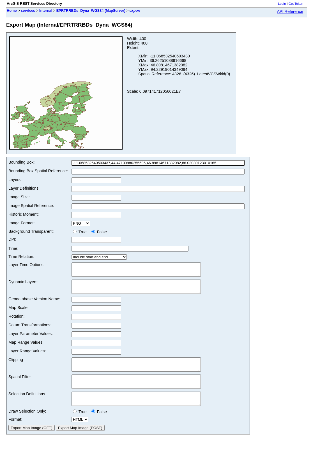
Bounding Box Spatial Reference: (38, 171)
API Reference (290, 11)
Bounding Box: (21, 162)
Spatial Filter (19, 384)
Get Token (296, 3)
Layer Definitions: (24, 188)
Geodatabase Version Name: (34, 304)
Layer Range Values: (27, 356)
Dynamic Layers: (23, 284)
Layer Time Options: (26, 264)
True (81, 232)
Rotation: (16, 321)
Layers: (15, 179)
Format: (15, 432)
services (28, 10)
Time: (13, 248)
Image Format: (21, 223)
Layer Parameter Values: (30, 338)
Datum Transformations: (30, 330)
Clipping (15, 364)
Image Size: (19, 197)
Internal (45, 10)
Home (12, 10)
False (99, 232)
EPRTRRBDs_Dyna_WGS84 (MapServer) (90, 10)
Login (282, 3)
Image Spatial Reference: (31, 205)
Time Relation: (21, 256)
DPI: (12, 239)
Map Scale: (18, 312)
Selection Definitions (26, 404)
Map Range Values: (25, 347)
